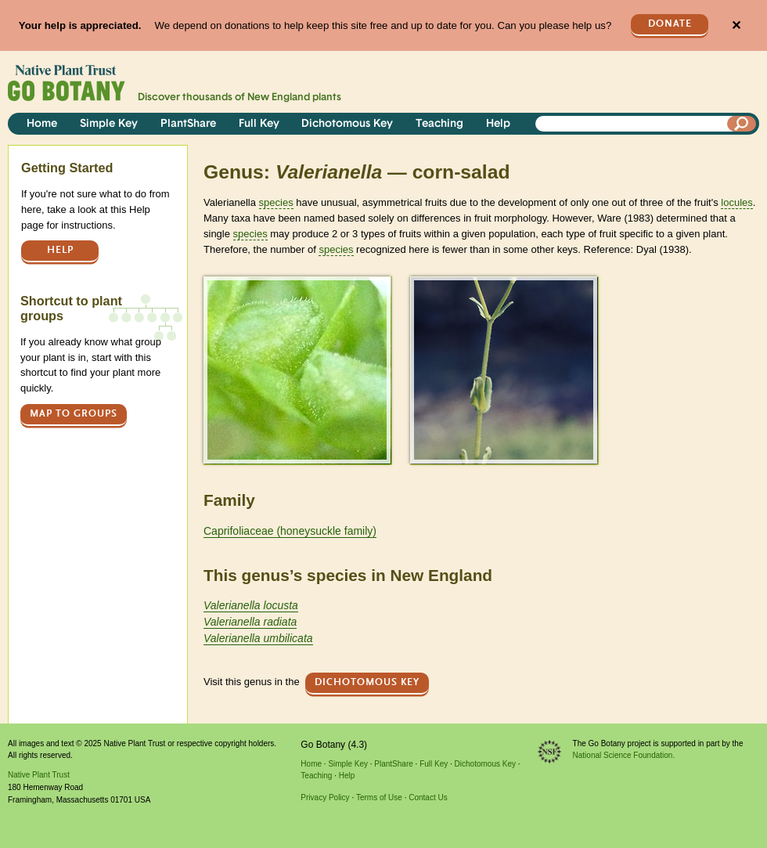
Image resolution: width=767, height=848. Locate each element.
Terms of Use (379, 797)
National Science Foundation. (624, 755)
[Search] (742, 124)
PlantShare (188, 124)
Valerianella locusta (250, 605)
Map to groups (73, 414)
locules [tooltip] (736, 202)
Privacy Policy (325, 797)
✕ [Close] (736, 25)
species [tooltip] (276, 202)
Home (42, 124)
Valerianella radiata (250, 621)
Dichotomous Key (347, 124)
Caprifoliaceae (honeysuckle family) (289, 531)
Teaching (439, 124)
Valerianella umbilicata (258, 638)
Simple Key (109, 124)
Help (498, 124)
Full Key (259, 124)
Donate (670, 24)
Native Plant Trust (39, 774)
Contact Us (428, 797)
